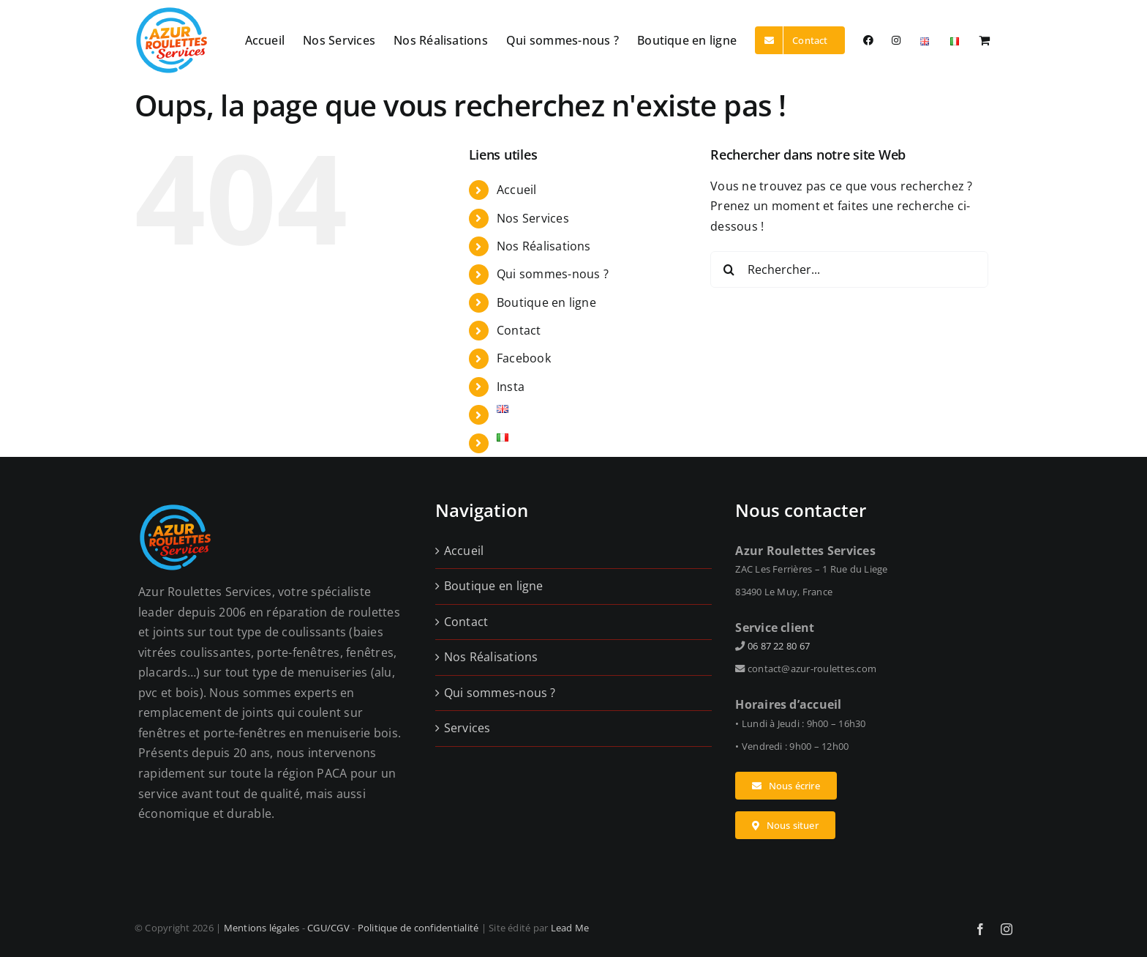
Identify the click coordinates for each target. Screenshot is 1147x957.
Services (467, 728)
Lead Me (570, 927)
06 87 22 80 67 (779, 645)
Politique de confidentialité (418, 927)
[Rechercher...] (849, 269)
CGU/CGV (328, 927)
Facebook (524, 358)
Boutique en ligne (546, 302)
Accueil (517, 190)
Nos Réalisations (544, 246)
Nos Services (533, 218)
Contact (519, 330)
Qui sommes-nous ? (553, 274)
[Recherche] (728, 269)
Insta (510, 387)
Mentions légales (262, 927)
